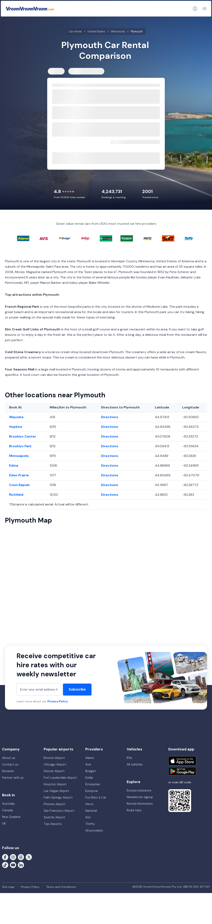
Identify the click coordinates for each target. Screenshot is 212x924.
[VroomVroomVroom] (30, 9)
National (91, 811)
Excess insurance (139, 790)
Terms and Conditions (61, 887)
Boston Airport (54, 758)
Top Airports (53, 824)
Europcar (91, 791)
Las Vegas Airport (56, 791)
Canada (7, 810)
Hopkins (15, 427)
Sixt (88, 817)
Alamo (89, 758)
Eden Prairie (19, 475)
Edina (13, 465)
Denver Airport (54, 771)
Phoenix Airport (54, 804)
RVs (129, 758)
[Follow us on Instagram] (13, 857)
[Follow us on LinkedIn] (21, 864)
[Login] (195, 8)
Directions (109, 417)
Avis (88, 764)
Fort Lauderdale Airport (60, 778)
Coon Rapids (19, 485)
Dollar (89, 778)
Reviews (8, 771)
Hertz (89, 804)
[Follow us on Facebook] (5, 857)
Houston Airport (55, 784)
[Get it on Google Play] (182, 771)
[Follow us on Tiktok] (5, 864)
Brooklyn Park (20, 446)
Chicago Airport (55, 764)
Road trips (134, 810)
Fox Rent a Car (95, 797)
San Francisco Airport (59, 811)
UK (4, 823)
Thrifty (90, 824)
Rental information (140, 804)
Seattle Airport (54, 817)
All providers (94, 830)
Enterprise (92, 784)
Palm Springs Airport (58, 797)
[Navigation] (204, 9)
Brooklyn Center (22, 436)
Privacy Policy (57, 701)
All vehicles (135, 764)
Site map (8, 887)
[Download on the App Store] (182, 760)
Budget (90, 771)
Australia (8, 804)
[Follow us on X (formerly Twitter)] (29, 857)
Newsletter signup (140, 797)
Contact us (10, 764)
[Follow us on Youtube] (13, 864)
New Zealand (11, 817)
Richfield (16, 494)
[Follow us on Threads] (21, 857)
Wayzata (16, 417)
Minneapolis (19, 456)
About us (8, 758)
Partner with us (13, 778)
